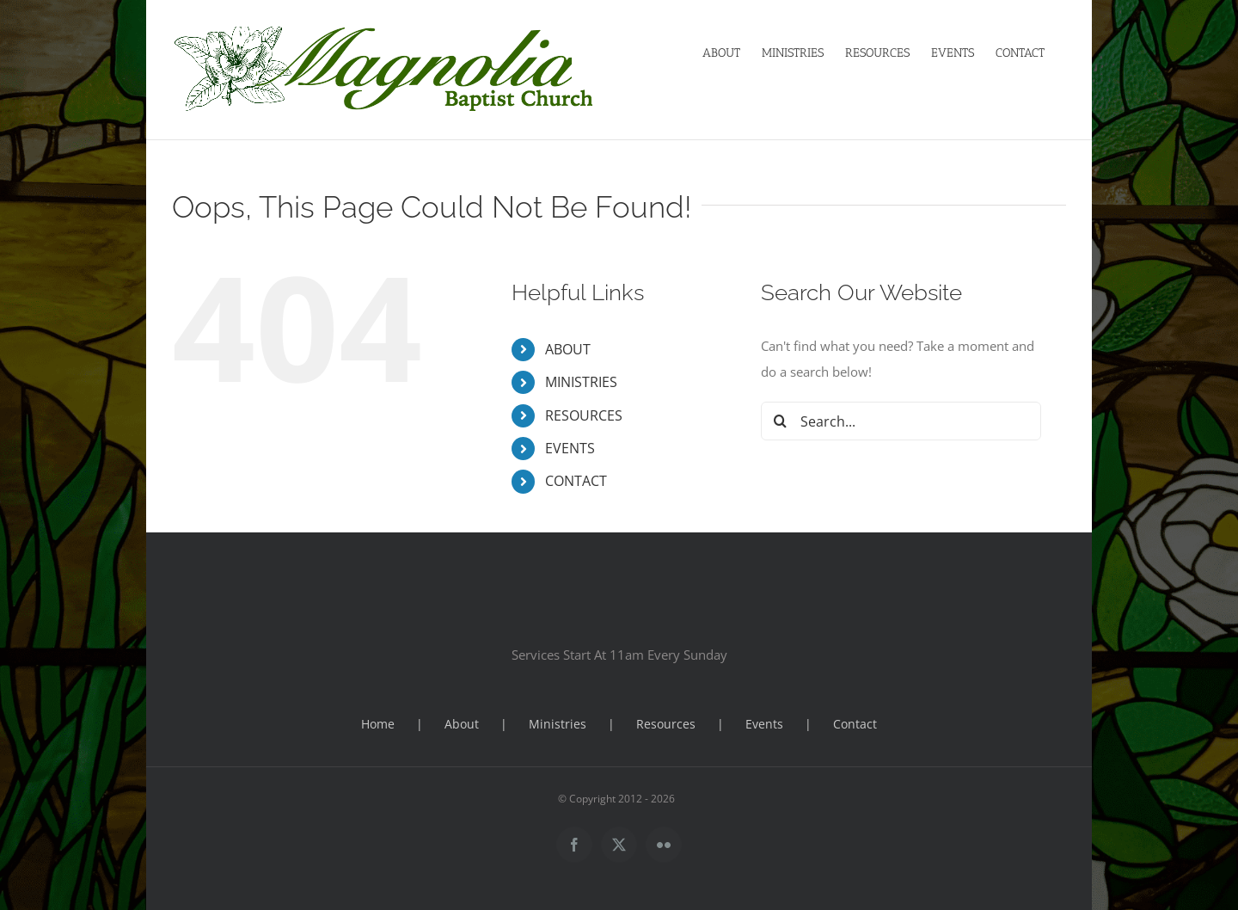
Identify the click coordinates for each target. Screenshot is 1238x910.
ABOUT (568, 349)
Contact (855, 724)
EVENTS (570, 448)
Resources (666, 724)
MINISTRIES (581, 381)
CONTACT (576, 480)
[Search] (780, 421)
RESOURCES (583, 415)
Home (378, 724)
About (461, 724)
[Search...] (901, 421)
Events (764, 724)
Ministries (557, 724)
